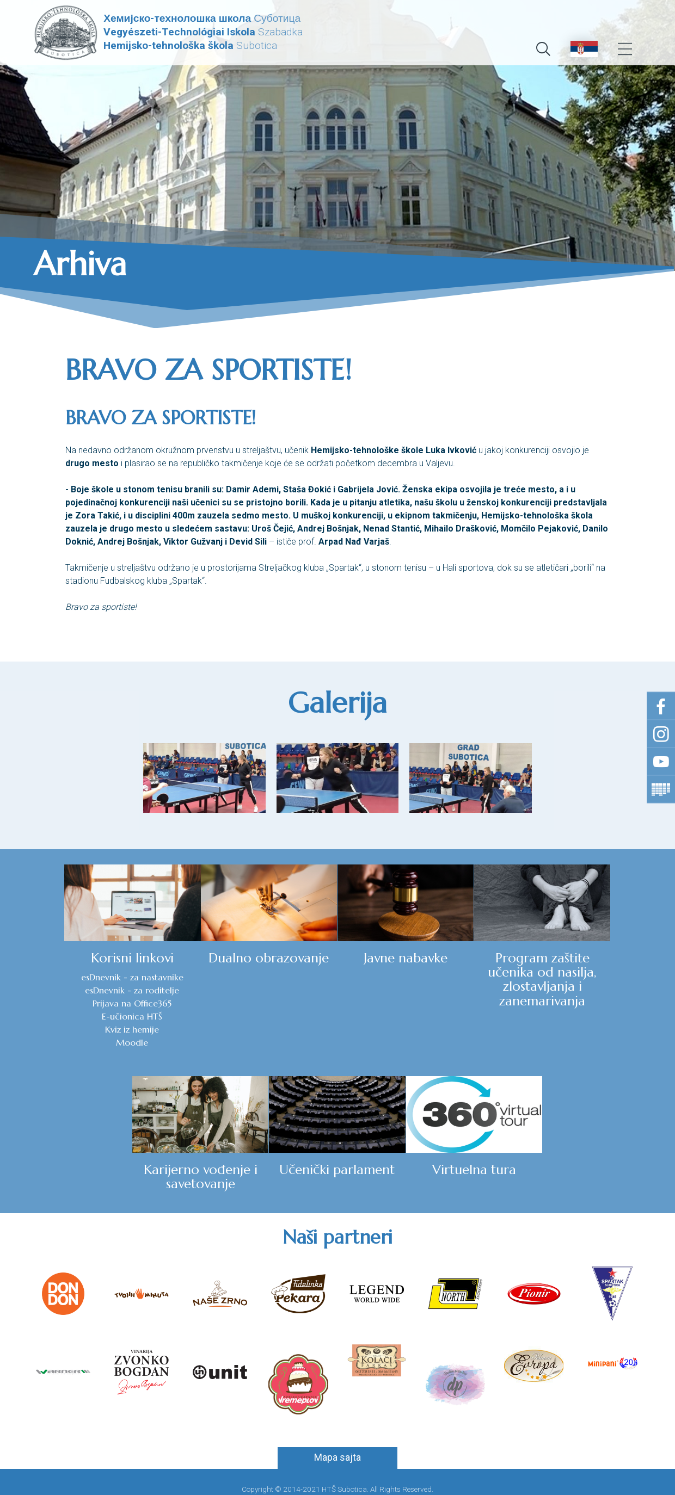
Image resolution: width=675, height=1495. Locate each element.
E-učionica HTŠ (67, 1016)
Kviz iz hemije (67, 1029)
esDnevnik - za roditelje (67, 990)
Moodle (67, 1042)
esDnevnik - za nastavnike (67, 977)
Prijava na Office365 (67, 1003)
